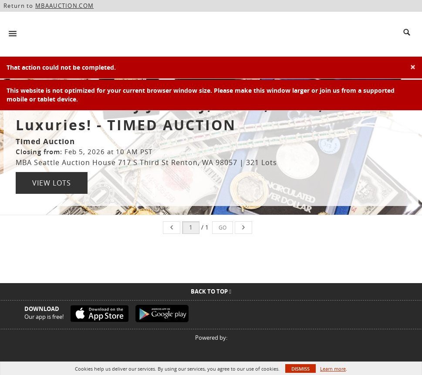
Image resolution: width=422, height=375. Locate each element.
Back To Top (211, 291)
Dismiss (300, 368)
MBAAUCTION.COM (64, 6)
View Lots (51, 183)
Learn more (333, 368)
